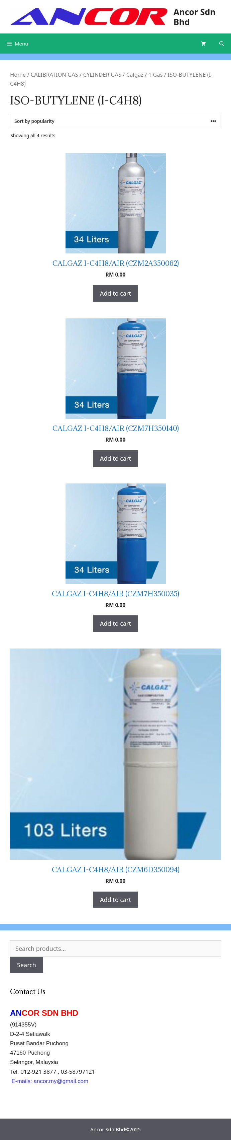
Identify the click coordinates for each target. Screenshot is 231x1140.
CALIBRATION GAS (54, 74)
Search (26, 965)
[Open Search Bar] (222, 43)
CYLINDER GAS (102, 74)
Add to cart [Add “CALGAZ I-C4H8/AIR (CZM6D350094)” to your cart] (115, 900)
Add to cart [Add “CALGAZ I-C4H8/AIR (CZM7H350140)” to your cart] (115, 458)
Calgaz (134, 74)
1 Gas (155, 74)
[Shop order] (115, 121)
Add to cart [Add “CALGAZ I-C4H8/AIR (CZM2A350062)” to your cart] (115, 293)
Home (18, 74)
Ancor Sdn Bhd (195, 16)
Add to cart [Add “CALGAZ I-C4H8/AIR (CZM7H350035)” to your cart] (115, 623)
